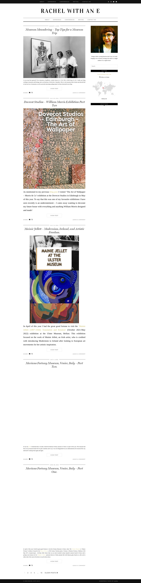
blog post (54, 192)
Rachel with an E (70, 11)
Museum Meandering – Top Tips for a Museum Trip (54, 31)
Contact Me (86, 1)
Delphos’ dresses (42, 555)
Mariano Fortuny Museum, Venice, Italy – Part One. (54, 470)
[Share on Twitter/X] (32, 93)
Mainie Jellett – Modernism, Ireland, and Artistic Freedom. (54, 230)
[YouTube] (113, 1)
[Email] (116, 1)
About (42, 1)
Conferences (64, 1)
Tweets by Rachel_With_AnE (104, 74)
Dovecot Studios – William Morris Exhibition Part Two (54, 103)
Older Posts (51, 573)
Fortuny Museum (76, 549)
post (29, 446)
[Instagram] (111, 1)
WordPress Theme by (108, 581)
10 (41, 573)
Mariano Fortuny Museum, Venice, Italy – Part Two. (54, 364)
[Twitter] (108, 1)
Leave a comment (79, 92)
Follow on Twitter (104, 77)
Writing (76, 1)
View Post (54, 88)
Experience (52, 1)
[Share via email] (30, 93)
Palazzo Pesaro (43, 551)
